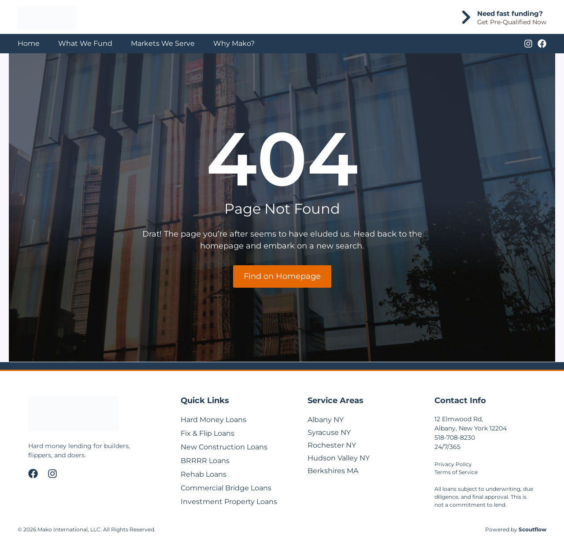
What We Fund (85, 43)
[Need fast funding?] (466, 17)
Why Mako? (234, 43)
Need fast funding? (510, 13)
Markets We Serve (163, 43)
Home (29, 43)
